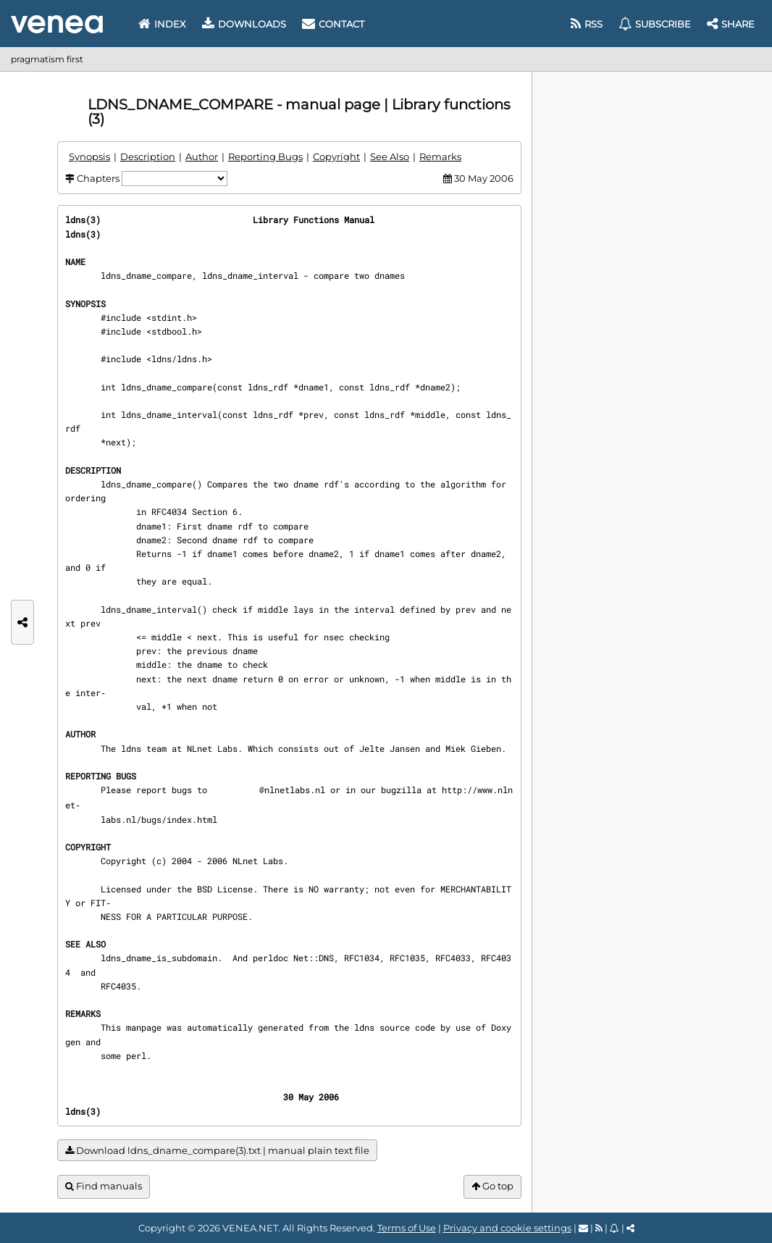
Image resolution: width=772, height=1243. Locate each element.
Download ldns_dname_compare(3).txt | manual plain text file (217, 1150)
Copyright (336, 156)
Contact (333, 23)
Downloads (244, 23)
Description (147, 156)
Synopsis (89, 156)
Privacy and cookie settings (507, 1228)
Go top (492, 1186)
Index (162, 23)
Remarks (440, 156)
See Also (389, 156)
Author (201, 156)
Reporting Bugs (265, 156)
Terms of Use (406, 1228)
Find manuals (103, 1186)
